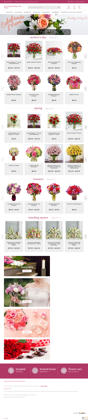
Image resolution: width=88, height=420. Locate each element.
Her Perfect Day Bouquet (34, 95)
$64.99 (74, 68)
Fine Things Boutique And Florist (12, 7)
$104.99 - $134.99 (54, 68)
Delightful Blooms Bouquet (54, 95)
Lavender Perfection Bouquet (13, 204)
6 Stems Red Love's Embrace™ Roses (54, 133)
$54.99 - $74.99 (14, 210)
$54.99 (14, 100)
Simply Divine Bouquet (14, 94)
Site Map (81, 418)
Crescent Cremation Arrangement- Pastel (34, 243)
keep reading (44, 333)
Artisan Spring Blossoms (34, 166)
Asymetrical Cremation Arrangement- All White (14, 244)
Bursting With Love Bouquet (34, 204)
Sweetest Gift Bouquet (74, 204)
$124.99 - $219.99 (74, 171)
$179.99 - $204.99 (14, 248)
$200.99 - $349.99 (54, 171)
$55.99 (54, 139)
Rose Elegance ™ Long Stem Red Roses (14, 62)
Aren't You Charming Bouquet (74, 62)
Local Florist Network (72, 418)
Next (85, 56)
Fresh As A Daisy (14, 165)
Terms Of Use (56, 418)
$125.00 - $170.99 (14, 68)
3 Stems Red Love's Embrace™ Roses (14, 133)
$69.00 (34, 100)
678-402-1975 (9, 1)
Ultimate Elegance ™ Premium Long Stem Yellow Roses (74, 167)
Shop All (52, 38)
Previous (2, 56)
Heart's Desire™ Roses (34, 62)
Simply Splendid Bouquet (54, 204)
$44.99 (74, 100)
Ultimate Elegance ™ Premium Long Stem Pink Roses (54, 167)
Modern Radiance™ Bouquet (54, 62)
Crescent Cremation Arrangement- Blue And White (54, 244)
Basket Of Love (74, 94)
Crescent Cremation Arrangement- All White (74, 244)
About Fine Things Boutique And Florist (14, 328)
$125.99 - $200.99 (34, 68)
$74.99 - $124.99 (34, 210)
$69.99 (54, 100)
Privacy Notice (64, 418)
